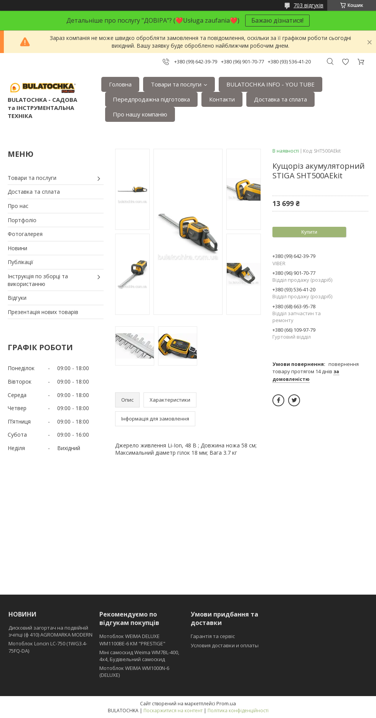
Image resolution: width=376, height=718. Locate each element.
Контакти (222, 99)
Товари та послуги (176, 84)
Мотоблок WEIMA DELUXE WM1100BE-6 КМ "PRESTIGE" (132, 640)
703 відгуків (308, 5)
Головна (120, 84)
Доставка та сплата (280, 99)
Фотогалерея (25, 234)
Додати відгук (345, 61)
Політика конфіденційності (238, 710)
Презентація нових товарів (43, 312)
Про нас (18, 205)
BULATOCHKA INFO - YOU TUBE (270, 84)
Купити (309, 232)
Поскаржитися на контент (173, 710)
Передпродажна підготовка (151, 99)
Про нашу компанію (140, 114)
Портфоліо (22, 220)
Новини (17, 248)
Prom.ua (226, 703)
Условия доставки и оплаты (225, 645)
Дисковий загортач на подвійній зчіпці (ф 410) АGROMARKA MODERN (50, 631)
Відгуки (17, 297)
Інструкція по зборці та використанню (38, 280)
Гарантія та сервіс (213, 636)
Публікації (20, 262)
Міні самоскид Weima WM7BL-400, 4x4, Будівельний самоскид (139, 656)
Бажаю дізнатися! (277, 20)
